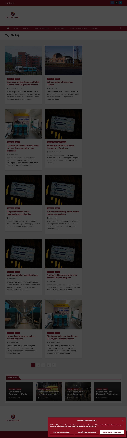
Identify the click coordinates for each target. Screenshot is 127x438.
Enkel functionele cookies (87, 432)
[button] (123, 421)
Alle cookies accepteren (61, 432)
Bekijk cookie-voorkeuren (112, 432)
